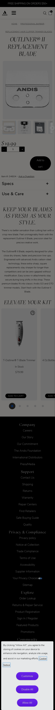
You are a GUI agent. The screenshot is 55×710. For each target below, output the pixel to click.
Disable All (27, 689)
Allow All (27, 702)
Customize (27, 676)
